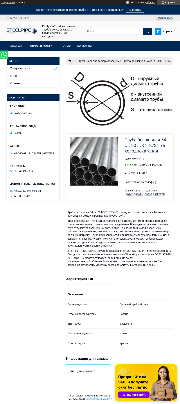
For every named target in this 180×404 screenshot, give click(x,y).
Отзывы (15, 83)
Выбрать (135, 9)
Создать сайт (8, 2)
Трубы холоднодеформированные (99, 61)
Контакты (84, 45)
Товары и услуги (40, 45)
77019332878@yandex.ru (27, 190)
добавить (150, 2)
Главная (16, 45)
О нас (67, 45)
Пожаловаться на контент (98, 399)
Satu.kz (106, 395)
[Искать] (147, 31)
